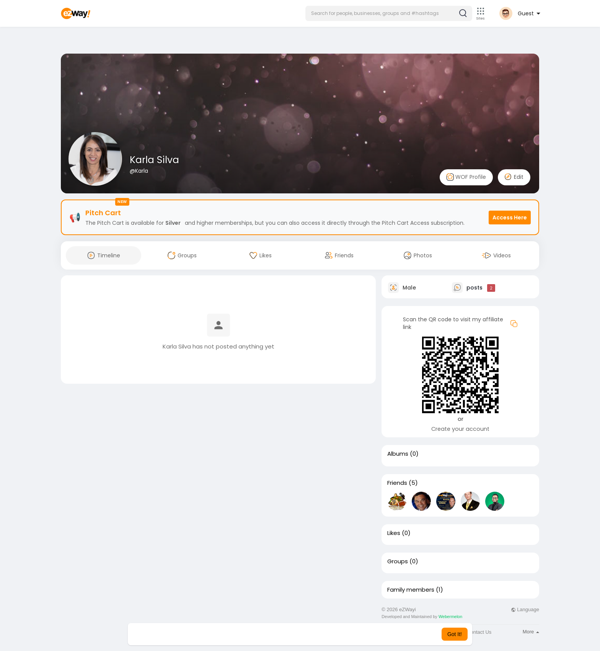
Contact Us (479, 632)
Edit (514, 177)
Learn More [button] (339, 634)
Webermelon (450, 616)
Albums (397, 454)
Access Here (509, 217)
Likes (393, 533)
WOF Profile (466, 177)
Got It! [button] (454, 634)
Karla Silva (154, 160)
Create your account (460, 429)
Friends (397, 483)
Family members (410, 590)
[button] (388, 13)
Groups (397, 561)
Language (525, 609)
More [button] (531, 632)
